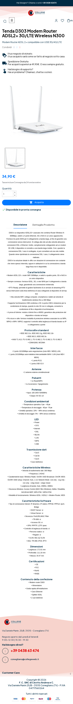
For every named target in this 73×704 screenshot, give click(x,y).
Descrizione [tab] (20, 224)
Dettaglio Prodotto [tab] (43, 224)
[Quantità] (7, 194)
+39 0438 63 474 (25, 650)
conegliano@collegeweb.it (25, 659)
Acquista (36, 202)
